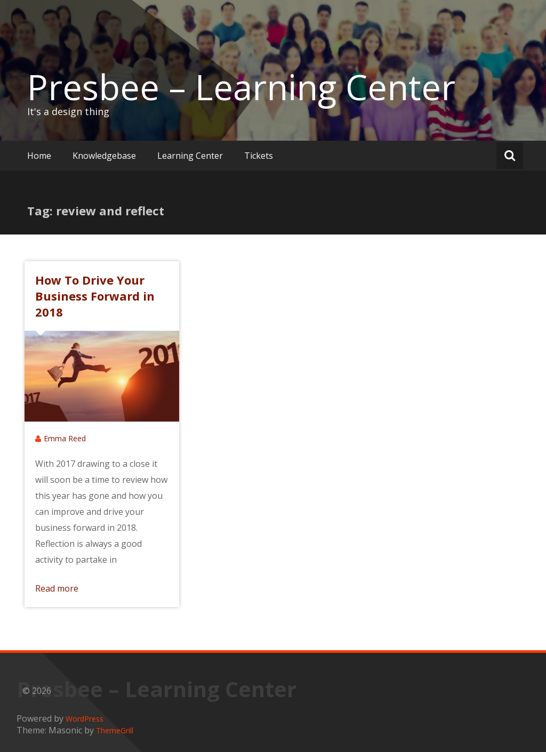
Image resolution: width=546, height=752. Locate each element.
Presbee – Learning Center (241, 86)
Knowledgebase (104, 155)
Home (39, 155)
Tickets (258, 155)
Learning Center (190, 155)
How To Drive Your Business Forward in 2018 (95, 296)
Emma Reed (65, 438)
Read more (56, 588)
